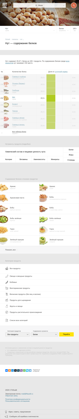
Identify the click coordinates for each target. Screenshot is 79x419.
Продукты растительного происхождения (23, 312)
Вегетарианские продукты (17, 288)
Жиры (71, 155)
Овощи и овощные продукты (18, 276)
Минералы (55, 159)
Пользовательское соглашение (17, 401)
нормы (61, 72)
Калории (8, 159)
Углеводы (71, 160)
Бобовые (11, 282)
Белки (71, 150)
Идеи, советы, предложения (20, 412)
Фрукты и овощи (13, 306)
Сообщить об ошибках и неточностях (24, 416)
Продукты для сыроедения (18, 300)
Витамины (24, 159)
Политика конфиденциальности (17, 399)
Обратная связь (11, 396)
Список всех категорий (16, 320)
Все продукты (12, 268)
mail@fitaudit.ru (27, 394)
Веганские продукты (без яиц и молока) (23, 294)
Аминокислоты (39, 159)
